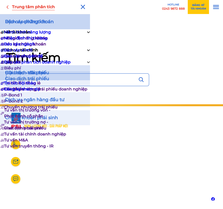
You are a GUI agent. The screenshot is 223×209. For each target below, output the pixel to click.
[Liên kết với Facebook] (213, 199)
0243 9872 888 (39, 146)
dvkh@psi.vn (38, 164)
